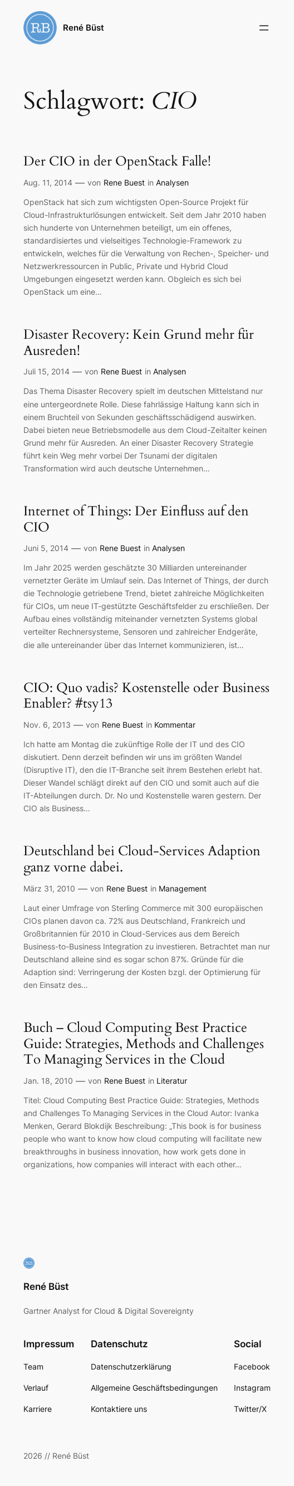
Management (183, 888)
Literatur (171, 1080)
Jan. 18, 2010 (48, 1080)
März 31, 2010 (49, 888)
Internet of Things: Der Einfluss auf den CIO (136, 519)
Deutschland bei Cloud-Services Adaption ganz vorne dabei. (142, 859)
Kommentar (174, 724)
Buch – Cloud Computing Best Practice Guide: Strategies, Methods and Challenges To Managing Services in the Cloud (143, 1044)
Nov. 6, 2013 (47, 724)
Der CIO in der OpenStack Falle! (117, 162)
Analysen (172, 182)
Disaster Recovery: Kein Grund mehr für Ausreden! (138, 343)
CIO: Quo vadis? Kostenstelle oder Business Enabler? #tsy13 (146, 696)
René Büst (83, 27)
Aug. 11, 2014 (47, 182)
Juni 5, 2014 (45, 548)
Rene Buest (124, 182)
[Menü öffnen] (264, 28)
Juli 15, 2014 (46, 371)
